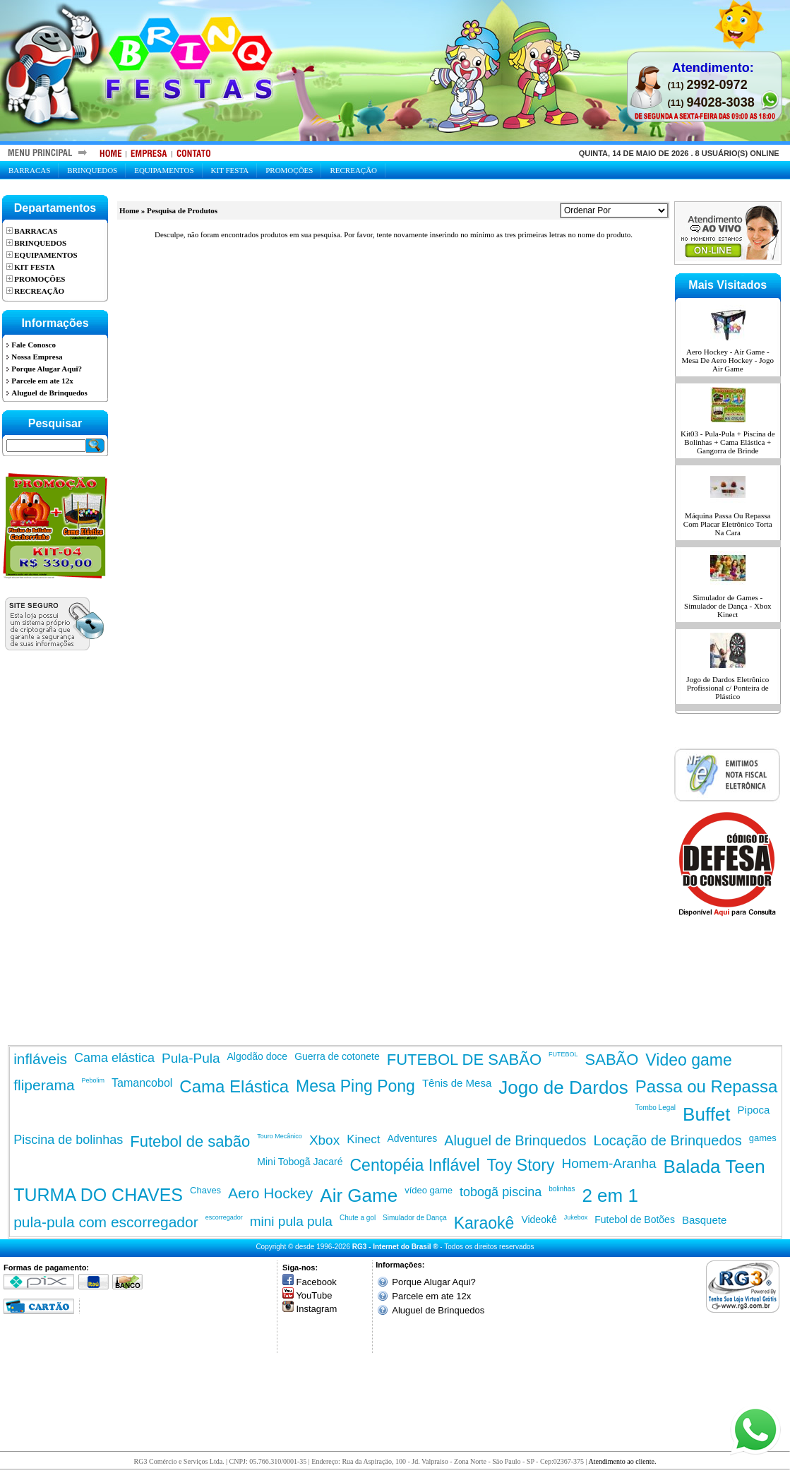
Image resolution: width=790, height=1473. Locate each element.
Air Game (358, 1195)
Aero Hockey (270, 1193)
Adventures (412, 1138)
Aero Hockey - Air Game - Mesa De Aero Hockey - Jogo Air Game (728, 360)
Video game (688, 1060)
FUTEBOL (563, 1054)
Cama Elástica (234, 1086)
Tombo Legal (655, 1107)
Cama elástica (114, 1058)
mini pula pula (291, 1221)
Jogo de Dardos (563, 1087)
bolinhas (562, 1189)
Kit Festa (230, 170)
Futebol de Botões (634, 1219)
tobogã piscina (500, 1192)
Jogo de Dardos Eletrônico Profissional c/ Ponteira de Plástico (727, 687)
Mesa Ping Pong (355, 1086)
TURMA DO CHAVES (98, 1195)
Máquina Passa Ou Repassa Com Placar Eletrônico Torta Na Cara (727, 524)
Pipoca (754, 1110)
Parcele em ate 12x (431, 1296)
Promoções (289, 170)
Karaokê (484, 1223)
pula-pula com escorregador (105, 1222)
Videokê (538, 1219)
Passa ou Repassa (706, 1086)
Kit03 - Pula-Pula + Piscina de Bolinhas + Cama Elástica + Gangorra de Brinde (728, 442)
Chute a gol (358, 1218)
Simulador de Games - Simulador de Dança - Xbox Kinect (727, 606)
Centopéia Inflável (414, 1165)
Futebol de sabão (190, 1141)
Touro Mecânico (279, 1136)
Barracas (29, 170)
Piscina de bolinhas (68, 1140)
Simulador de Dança (415, 1218)
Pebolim (93, 1080)
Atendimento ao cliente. (623, 1461)
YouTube (314, 1295)
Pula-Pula (191, 1058)
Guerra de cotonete (337, 1056)
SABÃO (612, 1059)
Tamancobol (142, 1083)
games (763, 1138)
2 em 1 (610, 1195)
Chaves (205, 1190)
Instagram (317, 1309)
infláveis (40, 1059)
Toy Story (521, 1165)
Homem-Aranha (608, 1163)
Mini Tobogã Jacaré (299, 1161)
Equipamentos (163, 170)
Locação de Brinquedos (668, 1140)
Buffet (706, 1114)
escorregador (224, 1217)
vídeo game (429, 1190)
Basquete (704, 1220)
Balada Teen (714, 1166)
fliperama (43, 1085)
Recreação (353, 170)
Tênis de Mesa (456, 1083)
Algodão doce (257, 1056)
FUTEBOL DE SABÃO (464, 1059)
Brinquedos (92, 170)
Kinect (363, 1139)
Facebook (317, 1282)
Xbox (324, 1140)
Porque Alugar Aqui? (434, 1282)
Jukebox (576, 1217)
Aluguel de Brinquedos (515, 1140)
